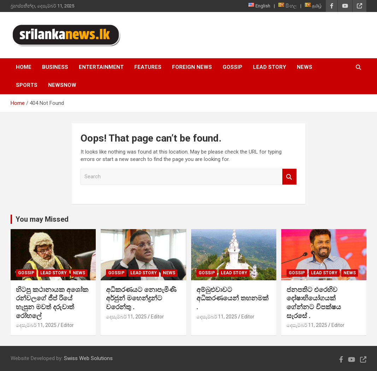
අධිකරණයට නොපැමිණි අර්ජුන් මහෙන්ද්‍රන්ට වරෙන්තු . (141, 298)
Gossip (232, 67)
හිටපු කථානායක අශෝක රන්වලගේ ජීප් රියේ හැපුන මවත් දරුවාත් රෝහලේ (52, 303)
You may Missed (42, 219)
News (304, 67)
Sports (26, 85)
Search (289, 177)
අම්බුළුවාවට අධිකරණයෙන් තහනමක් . (232, 298)
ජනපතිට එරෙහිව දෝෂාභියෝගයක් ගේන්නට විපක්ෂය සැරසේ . (314, 303)
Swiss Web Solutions (88, 358)
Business (55, 67)
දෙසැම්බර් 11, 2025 (36, 325)
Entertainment (101, 67)
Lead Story (269, 67)
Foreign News (192, 67)
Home (23, 67)
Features (147, 67)
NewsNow (62, 85)
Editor (67, 325)
